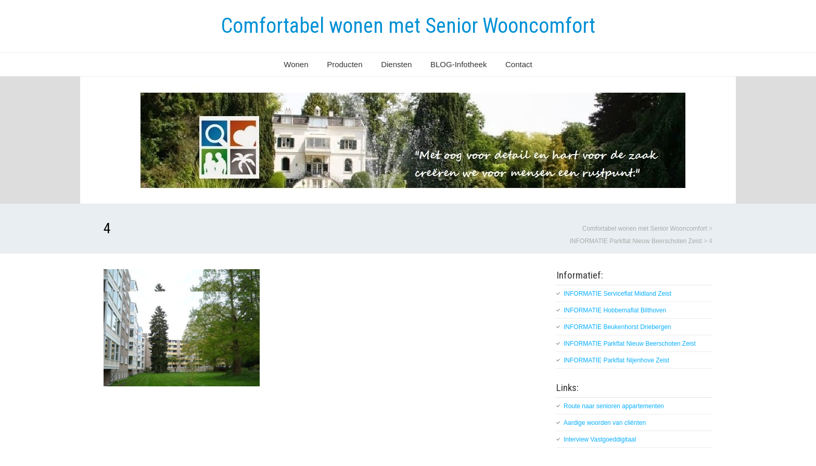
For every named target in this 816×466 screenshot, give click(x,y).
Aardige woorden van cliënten (605, 422)
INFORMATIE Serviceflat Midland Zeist (617, 293)
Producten (344, 64)
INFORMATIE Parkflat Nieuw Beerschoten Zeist (630, 343)
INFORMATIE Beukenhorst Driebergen (617, 327)
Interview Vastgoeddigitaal (600, 439)
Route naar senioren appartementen (614, 406)
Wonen (296, 64)
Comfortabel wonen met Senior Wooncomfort (408, 26)
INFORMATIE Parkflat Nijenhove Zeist (616, 360)
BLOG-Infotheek (458, 64)
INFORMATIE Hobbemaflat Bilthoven (615, 310)
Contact (518, 64)
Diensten (396, 64)
